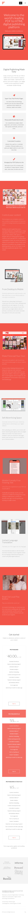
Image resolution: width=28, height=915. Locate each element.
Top (25, 912)
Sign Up (14, 706)
